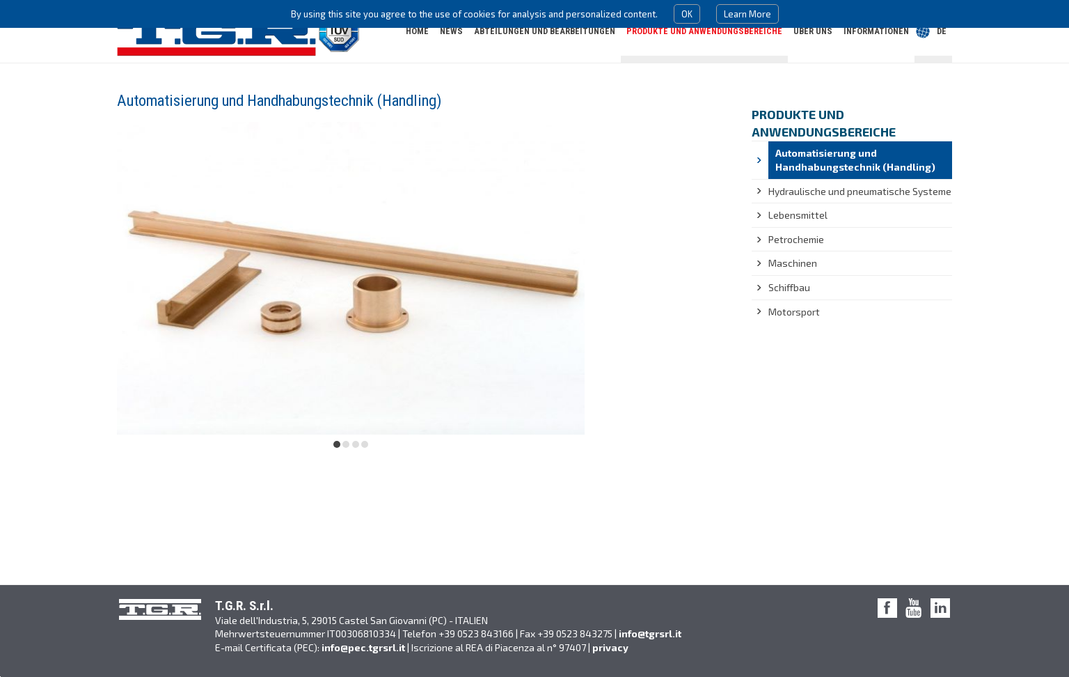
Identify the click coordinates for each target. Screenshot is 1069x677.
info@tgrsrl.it (650, 633)
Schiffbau (789, 287)
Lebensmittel (798, 215)
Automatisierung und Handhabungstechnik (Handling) (855, 160)
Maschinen (792, 263)
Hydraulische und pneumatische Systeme (859, 191)
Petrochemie (796, 239)
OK (686, 14)
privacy (610, 647)
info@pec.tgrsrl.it (363, 647)
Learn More (747, 14)
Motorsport (794, 312)
